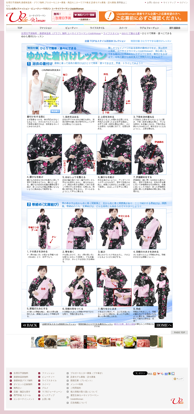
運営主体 (74, 395)
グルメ (45, 388)
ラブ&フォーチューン (149, 27)
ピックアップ (48, 395)
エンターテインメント (24, 399)
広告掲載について (78, 402)
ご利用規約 (75, 388)
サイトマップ (169, 2)
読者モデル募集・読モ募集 (82, 377)
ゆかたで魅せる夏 (131, 33)
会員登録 (85, 15)
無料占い (18, 388)
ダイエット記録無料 (23, 384)
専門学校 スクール (22, 395)
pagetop (179, 332)
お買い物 (46, 399)
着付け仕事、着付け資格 (124, 324)
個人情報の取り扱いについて (84, 391)
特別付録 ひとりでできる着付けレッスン (95, 324)
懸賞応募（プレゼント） (81, 380)
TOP (19, 27)
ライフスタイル (97, 27)
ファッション (45, 27)
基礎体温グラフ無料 (23, 380)
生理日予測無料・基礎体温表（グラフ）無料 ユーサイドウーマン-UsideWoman (61, 33)
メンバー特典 (76, 384)
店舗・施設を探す (22, 391)
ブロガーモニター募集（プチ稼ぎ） (87, 373)
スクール (175, 27)
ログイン (184, 2)
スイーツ (123, 27)
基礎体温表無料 (21, 377)
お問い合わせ (153, 2)
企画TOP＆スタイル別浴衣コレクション (59, 324)
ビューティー (71, 27)
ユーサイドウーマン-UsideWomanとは (85, 19)
